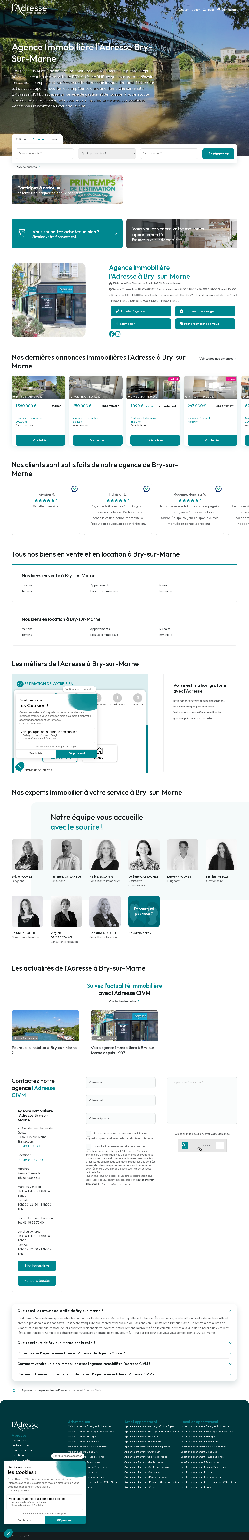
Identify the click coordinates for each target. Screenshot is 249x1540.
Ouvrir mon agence (22, 1450)
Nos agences (19, 1440)
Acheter (183, 10)
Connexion (226, 10)
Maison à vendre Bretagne (82, 1436)
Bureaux (164, 585)
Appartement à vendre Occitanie (141, 1472)
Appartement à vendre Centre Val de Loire (146, 1467)
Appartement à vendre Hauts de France (145, 1456)
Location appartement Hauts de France (202, 1456)
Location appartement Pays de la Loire (202, 1477)
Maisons (27, 585)
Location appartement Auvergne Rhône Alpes (206, 1426)
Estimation (125, 324)
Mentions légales (37, 1280)
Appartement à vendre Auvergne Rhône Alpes (149, 1426)
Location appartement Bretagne (198, 1436)
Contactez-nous (20, 1445)
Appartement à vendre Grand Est (142, 1451)
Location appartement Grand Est (199, 1451)
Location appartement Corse (196, 1487)
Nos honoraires (37, 1265)
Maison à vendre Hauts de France (86, 1456)
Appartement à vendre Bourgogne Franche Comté (151, 1431)
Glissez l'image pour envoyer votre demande (202, 1134)
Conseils (208, 10)
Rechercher (218, 153)
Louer (196, 10)
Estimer (21, 139)
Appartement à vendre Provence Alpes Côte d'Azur (152, 1482)
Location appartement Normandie (199, 1441)
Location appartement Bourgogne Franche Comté (208, 1431)
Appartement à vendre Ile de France (143, 1461)
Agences (26, 1390)
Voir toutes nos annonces (218, 359)
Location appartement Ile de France (200, 1461)
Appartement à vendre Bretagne (141, 1436)
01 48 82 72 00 (30, 1160)
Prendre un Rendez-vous (199, 324)
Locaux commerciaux (104, 591)
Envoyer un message (197, 311)
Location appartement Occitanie (198, 1472)
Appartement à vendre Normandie (142, 1441)
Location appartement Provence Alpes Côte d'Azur (208, 1482)
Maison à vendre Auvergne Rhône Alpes (90, 1426)
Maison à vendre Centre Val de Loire (87, 1467)
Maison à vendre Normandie (83, 1441)
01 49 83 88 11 (30, 1146)
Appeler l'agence (130, 311)
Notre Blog (18, 1455)
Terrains (27, 591)
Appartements (100, 585)
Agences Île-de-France (52, 1390)
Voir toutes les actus (124, 1001)
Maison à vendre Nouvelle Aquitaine (87, 1446)
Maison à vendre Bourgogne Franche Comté (92, 1431)
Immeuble (165, 591)
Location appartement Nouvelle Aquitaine (203, 1446)
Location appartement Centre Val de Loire (203, 1467)
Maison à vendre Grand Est (82, 1451)
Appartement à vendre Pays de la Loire (145, 1477)
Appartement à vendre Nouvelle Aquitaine (147, 1446)
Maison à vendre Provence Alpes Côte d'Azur (92, 1482)
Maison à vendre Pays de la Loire (86, 1477)
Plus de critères (28, 167)
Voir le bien (40, 440)
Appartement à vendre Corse (140, 1487)
